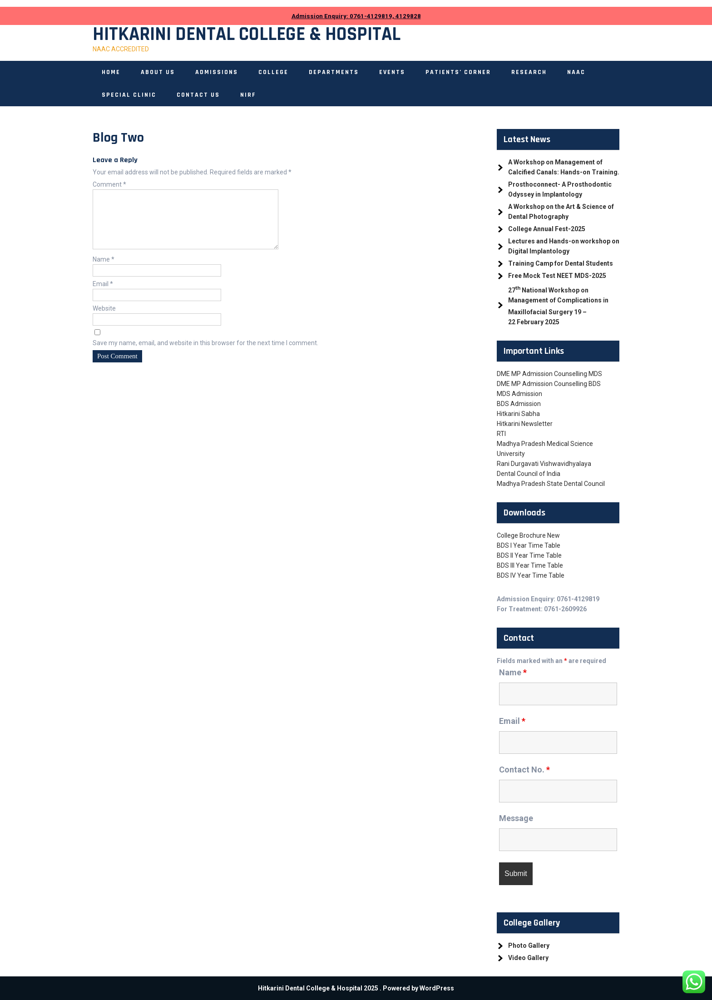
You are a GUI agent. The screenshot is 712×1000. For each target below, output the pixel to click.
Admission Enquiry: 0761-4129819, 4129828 (356, 16)
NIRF (248, 95)
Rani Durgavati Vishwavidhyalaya (544, 463)
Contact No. (524, 769)
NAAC (576, 72)
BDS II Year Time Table (529, 555)
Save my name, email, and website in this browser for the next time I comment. (205, 353)
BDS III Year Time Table (530, 565)
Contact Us (198, 95)
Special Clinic (129, 95)
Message (516, 818)
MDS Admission (519, 393)
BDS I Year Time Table (528, 545)
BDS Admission (519, 403)
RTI (501, 433)
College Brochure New (528, 535)
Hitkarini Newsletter (525, 423)
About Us (158, 72)
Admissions (216, 72)
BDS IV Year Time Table (530, 575)
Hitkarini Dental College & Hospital (246, 34)
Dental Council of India (528, 473)
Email (103, 294)
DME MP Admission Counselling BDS (549, 383)
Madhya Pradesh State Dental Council (551, 483)
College (273, 72)
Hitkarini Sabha (518, 413)
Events (392, 72)
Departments (334, 72)
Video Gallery (528, 957)
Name (103, 270)
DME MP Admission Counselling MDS (549, 373)
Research (529, 72)
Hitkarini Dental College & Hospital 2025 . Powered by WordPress (356, 988)
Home (111, 72)
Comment (109, 184)
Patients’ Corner (458, 72)
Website (104, 319)
